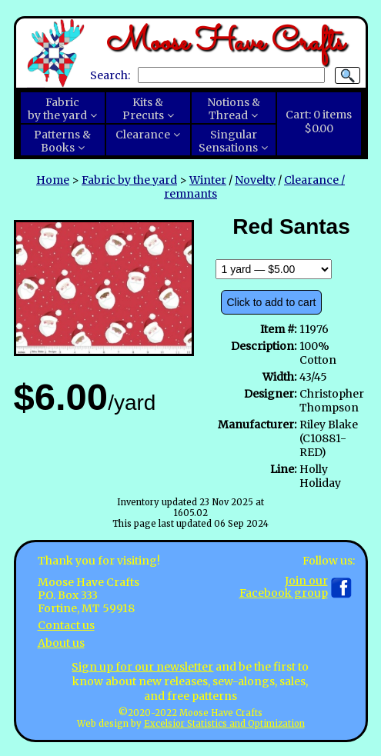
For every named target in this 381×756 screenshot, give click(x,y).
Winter (207, 180)
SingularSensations (228, 141)
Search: (110, 75)
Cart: (319, 121)
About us (61, 643)
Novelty (255, 180)
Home (52, 180)
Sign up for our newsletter (142, 667)
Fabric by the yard (129, 180)
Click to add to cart (271, 302)
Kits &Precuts (143, 109)
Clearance (142, 135)
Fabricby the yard (57, 109)
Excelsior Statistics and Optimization (224, 723)
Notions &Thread (233, 109)
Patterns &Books (62, 141)
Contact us (66, 625)
